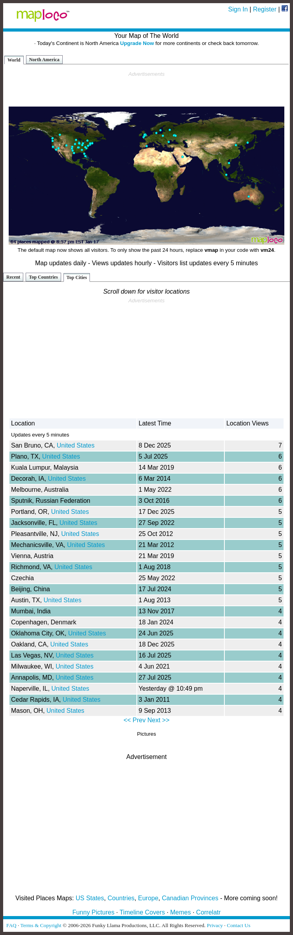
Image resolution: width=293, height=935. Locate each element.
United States (76, 445)
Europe (148, 898)
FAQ (11, 925)
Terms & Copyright (40, 925)
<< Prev (134, 720)
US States (90, 898)
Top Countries (43, 277)
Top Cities (77, 277)
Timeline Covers (142, 912)
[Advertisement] (146, 89)
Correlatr (208, 912)
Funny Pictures (93, 912)
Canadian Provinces (190, 898)
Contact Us (238, 925)
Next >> (158, 720)
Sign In (238, 9)
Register (264, 9)
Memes (180, 912)
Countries (121, 898)
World (14, 60)
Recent (13, 277)
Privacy (215, 925)
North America (44, 59)
